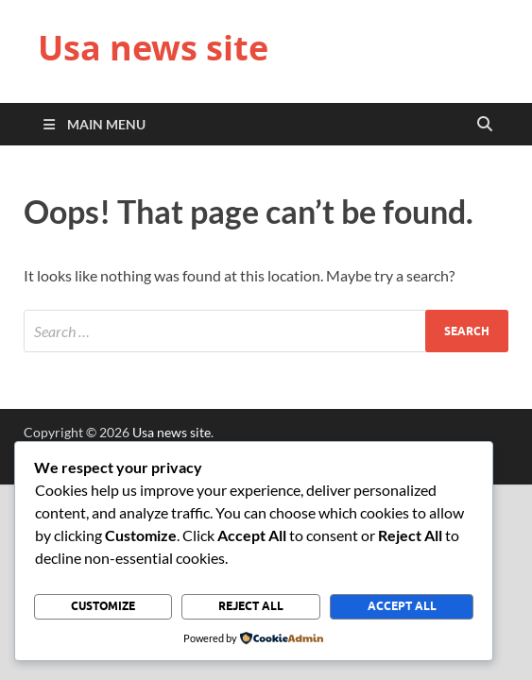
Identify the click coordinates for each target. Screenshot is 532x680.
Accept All (402, 606)
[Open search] (485, 124)
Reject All (250, 606)
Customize (103, 606)
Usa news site (153, 48)
